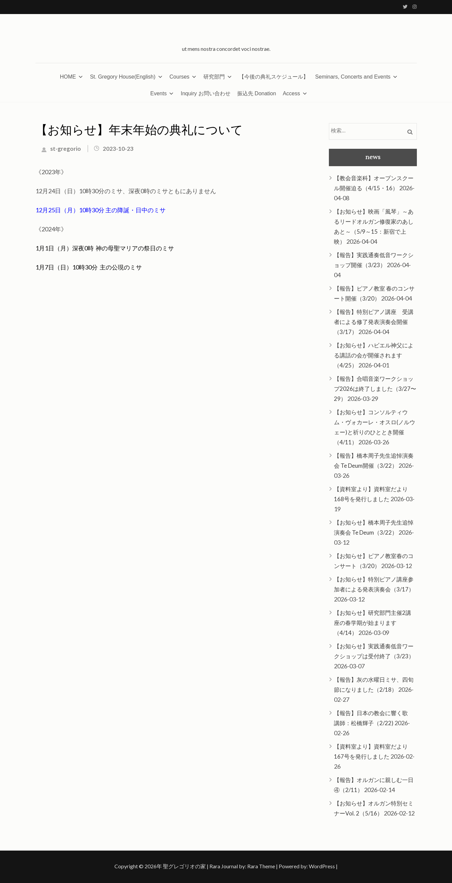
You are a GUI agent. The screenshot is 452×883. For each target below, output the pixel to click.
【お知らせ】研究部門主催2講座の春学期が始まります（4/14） (372, 622)
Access (295, 93)
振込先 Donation (256, 93)
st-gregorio (65, 148)
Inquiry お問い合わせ (205, 93)
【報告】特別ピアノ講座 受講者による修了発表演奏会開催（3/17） (374, 321)
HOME (71, 77)
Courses (183, 77)
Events (162, 93)
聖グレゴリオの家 (184, 866)
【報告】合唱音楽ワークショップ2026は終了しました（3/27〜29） (375, 388)
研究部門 (217, 77)
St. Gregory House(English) (126, 77)
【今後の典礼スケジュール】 (273, 77)
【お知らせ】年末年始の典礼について (139, 130)
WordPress (322, 866)
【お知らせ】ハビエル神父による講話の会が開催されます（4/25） (374, 355)
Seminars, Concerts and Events (356, 77)
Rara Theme (261, 866)
